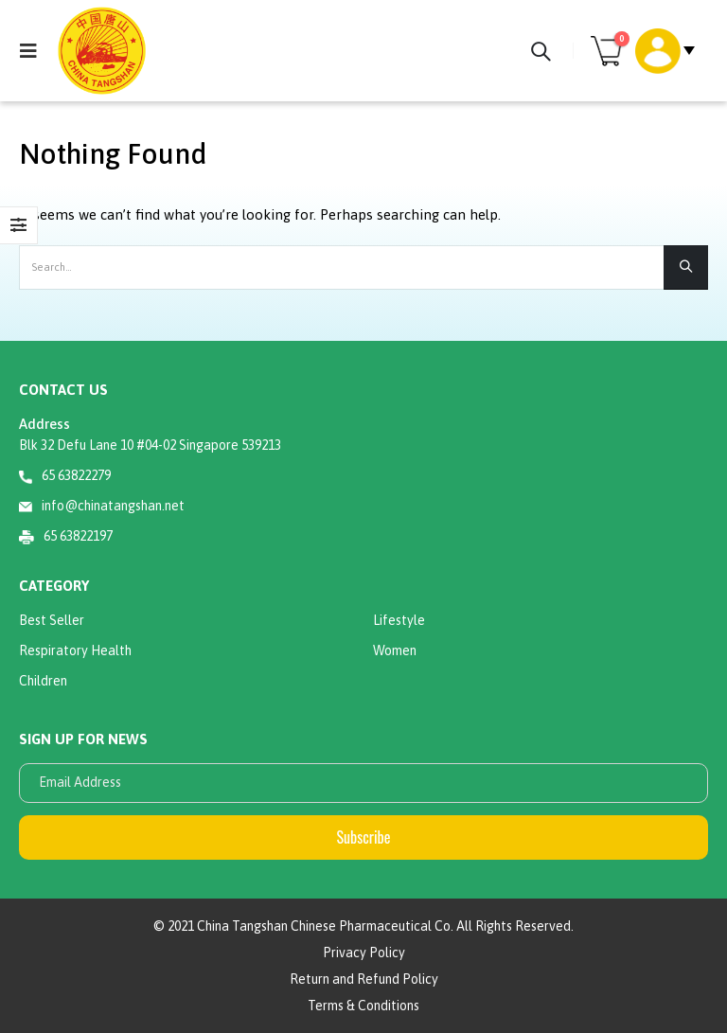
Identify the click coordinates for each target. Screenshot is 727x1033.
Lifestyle (399, 620)
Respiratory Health (75, 650)
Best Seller (51, 620)
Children (43, 680)
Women (395, 650)
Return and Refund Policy (364, 979)
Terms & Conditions (363, 1005)
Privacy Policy (364, 952)
